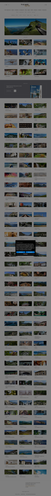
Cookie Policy (27, 245)
